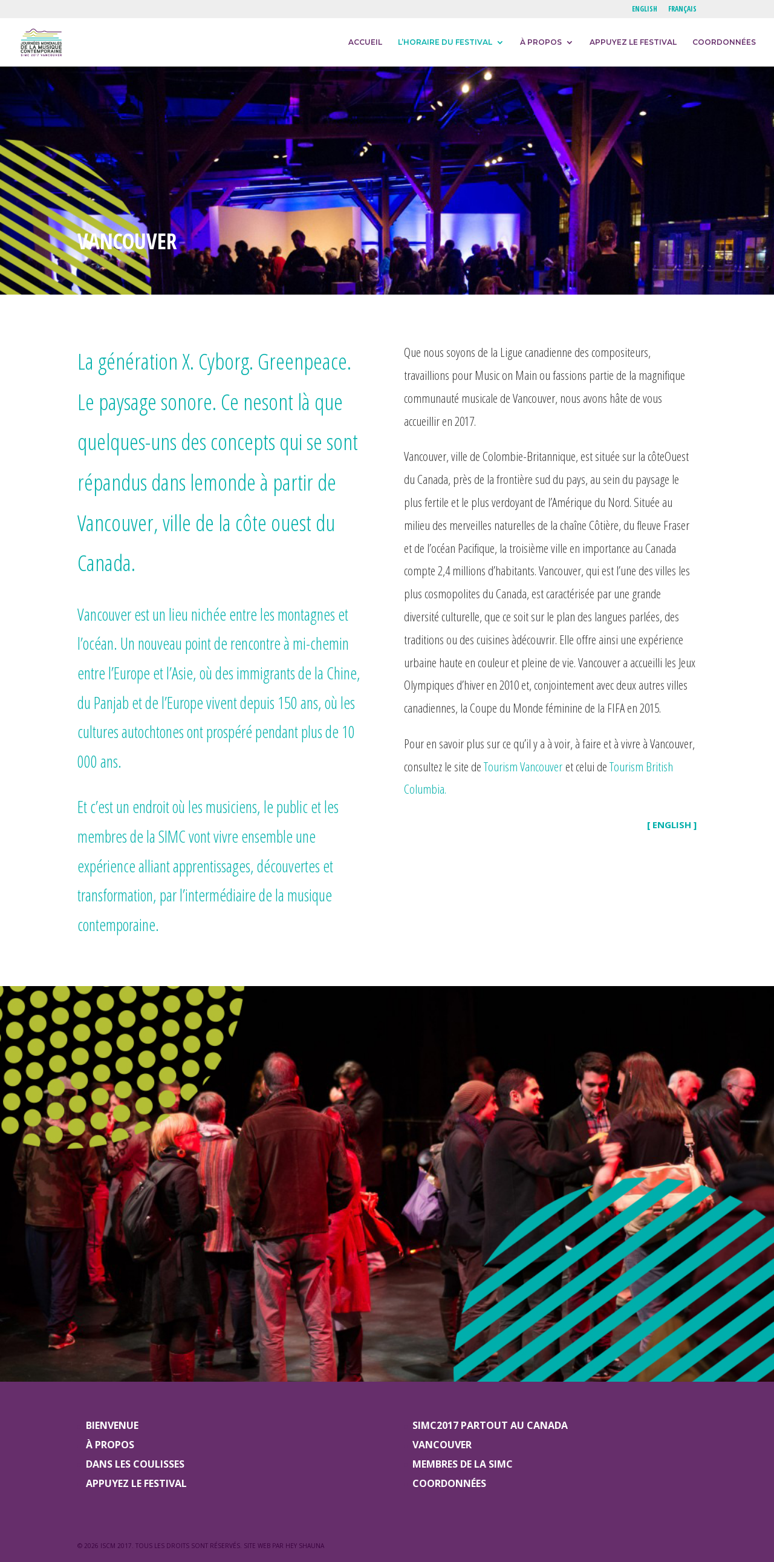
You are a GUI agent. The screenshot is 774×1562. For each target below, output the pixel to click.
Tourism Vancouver (523, 766)
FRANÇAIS (682, 9)
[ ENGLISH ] (672, 825)
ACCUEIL (365, 42)
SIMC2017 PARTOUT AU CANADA (490, 1425)
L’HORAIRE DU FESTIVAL (445, 42)
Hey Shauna (304, 1545)
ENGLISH (644, 9)
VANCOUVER (442, 1444)
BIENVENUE (112, 1425)
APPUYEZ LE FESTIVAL (633, 42)
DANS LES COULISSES (135, 1464)
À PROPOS (541, 42)
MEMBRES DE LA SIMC (462, 1464)
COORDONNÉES (724, 42)
